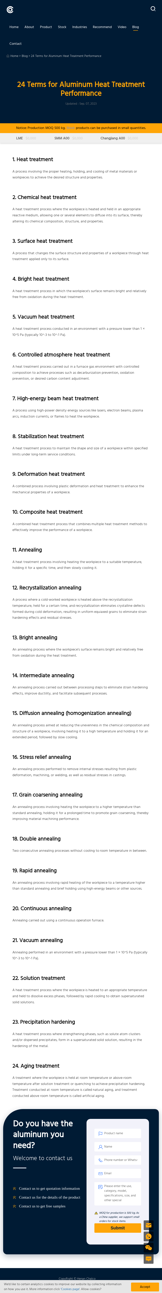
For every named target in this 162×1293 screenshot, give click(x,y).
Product (46, 28)
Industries (79, 28)
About (29, 28)
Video (122, 28)
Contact (15, 46)
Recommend (102, 28)
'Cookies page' (70, 1289)
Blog (135, 28)
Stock (62, 28)
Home (14, 28)
